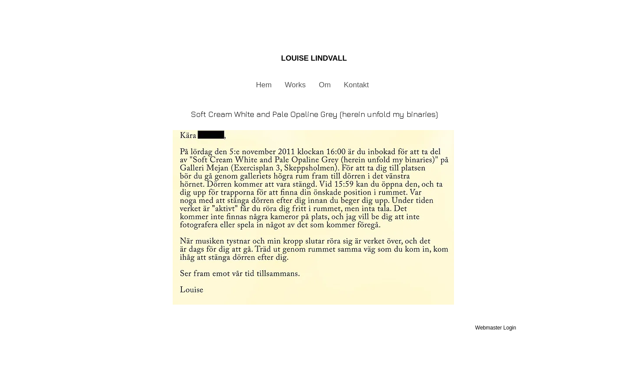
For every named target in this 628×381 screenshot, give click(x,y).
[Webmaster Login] (495, 327)
